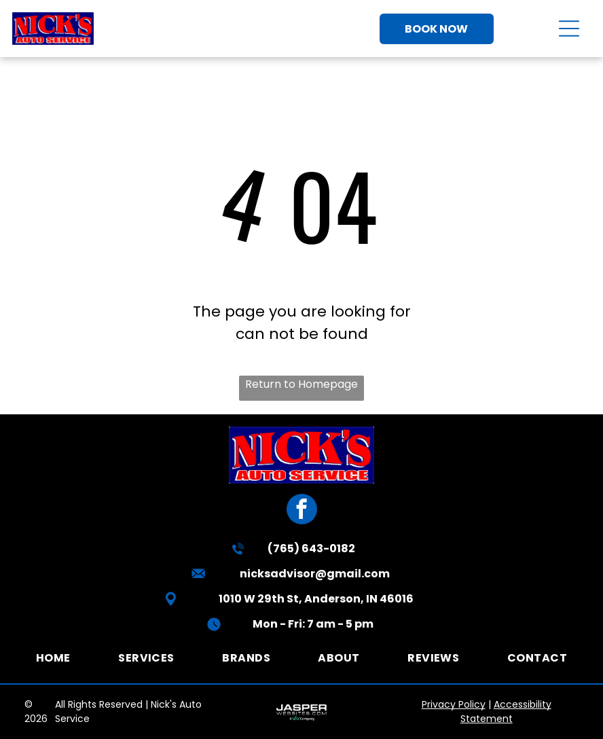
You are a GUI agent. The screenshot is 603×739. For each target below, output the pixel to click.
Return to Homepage (301, 384)
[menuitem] (53, 658)
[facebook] (302, 511)
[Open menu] (569, 28)
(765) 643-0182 (311, 548)
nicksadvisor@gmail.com (315, 573)
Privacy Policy (454, 704)
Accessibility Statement (505, 711)
